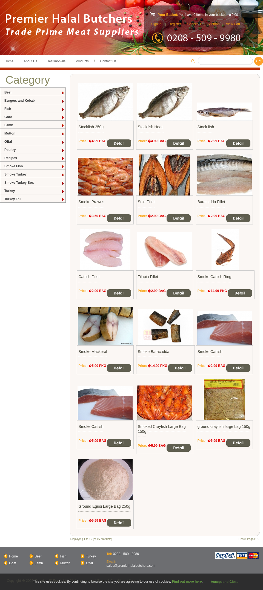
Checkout (194, 24)
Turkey (34, 191)
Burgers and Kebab (34, 101)
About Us (30, 61)
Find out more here (187, 581)
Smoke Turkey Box (34, 183)
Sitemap (213, 24)
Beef (34, 92)
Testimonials (56, 61)
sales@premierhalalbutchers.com (131, 566)
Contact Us (108, 61)
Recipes (34, 158)
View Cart (233, 24)
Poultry (34, 150)
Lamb (34, 125)
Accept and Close (224, 582)
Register (175, 24)
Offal (34, 142)
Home (9, 61)
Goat (34, 117)
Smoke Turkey (34, 175)
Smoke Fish (34, 166)
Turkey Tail (34, 199)
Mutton (34, 134)
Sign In (156, 24)
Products (83, 61)
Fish (34, 109)
